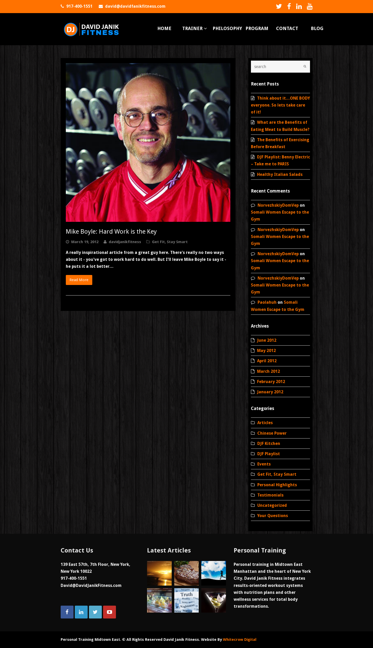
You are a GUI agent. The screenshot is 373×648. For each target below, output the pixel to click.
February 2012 (271, 381)
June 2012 (266, 340)
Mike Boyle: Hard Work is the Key (111, 231)
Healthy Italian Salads (280, 174)
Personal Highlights (277, 484)
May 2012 (266, 350)
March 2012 (268, 371)
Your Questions (272, 515)
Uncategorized (272, 505)
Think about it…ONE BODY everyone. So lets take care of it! (280, 105)
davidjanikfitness (125, 242)
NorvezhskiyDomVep (278, 205)
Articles (265, 422)
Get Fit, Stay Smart (170, 242)
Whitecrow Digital (239, 639)
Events (264, 464)
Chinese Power (272, 433)
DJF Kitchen (268, 443)
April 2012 (267, 360)
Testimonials (270, 495)
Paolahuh (267, 302)
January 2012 (270, 391)
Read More (78, 280)
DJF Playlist (268, 453)
